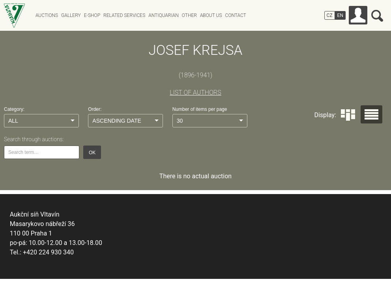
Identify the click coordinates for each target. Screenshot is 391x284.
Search (377, 16)
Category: (14, 109)
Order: (94, 109)
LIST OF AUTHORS (195, 92)
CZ (330, 15)
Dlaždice (348, 115)
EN (340, 15)
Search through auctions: (34, 139)
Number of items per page (199, 109)
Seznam (371, 114)
